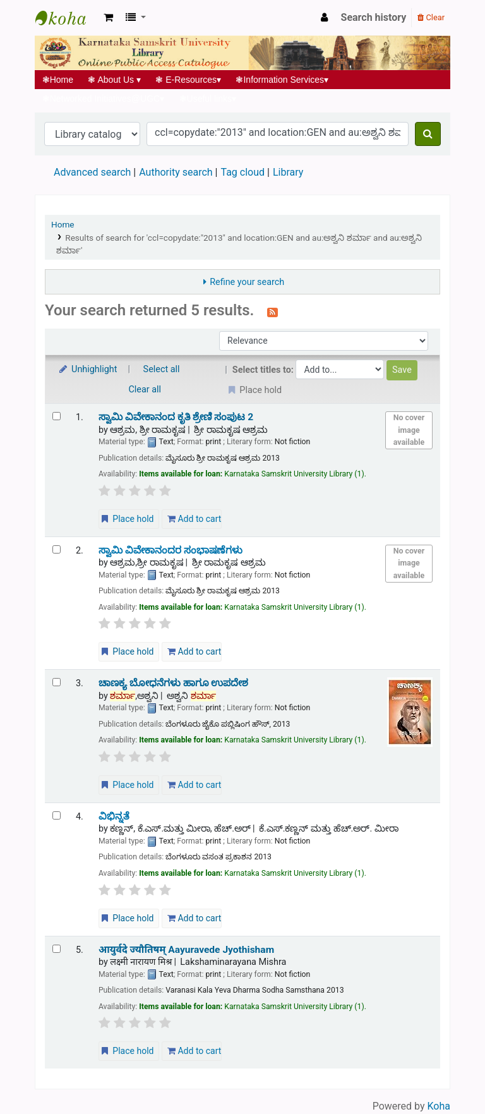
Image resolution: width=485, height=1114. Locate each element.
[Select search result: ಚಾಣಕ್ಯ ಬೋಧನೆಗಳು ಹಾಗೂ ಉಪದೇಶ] (56, 682)
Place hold (126, 519)
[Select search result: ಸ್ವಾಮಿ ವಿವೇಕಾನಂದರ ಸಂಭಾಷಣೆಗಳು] (56, 549)
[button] (108, 17)
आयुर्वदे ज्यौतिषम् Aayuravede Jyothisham (186, 949)
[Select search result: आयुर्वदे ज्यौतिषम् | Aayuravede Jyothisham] (56, 949)
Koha (439, 1106)
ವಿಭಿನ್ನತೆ (114, 816)
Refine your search (247, 282)
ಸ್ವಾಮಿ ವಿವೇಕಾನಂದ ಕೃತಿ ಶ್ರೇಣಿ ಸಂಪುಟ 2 (176, 417)
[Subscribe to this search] (272, 312)
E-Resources (188, 80)
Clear (431, 17)
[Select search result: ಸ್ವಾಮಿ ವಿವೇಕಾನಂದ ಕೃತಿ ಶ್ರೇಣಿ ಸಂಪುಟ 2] (56, 416)
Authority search (175, 172)
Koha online (67, 17)
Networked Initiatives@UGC (103, 99)
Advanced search (92, 172)
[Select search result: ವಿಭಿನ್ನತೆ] (56, 815)
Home (58, 80)
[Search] (428, 134)
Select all (161, 369)
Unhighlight (87, 369)
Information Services (282, 80)
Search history (374, 17)
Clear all (145, 389)
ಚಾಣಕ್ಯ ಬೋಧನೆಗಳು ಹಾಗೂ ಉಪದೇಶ (174, 683)
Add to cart (194, 519)
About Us (114, 80)
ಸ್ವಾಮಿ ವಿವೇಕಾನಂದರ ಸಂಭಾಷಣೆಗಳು (170, 550)
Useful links (208, 99)
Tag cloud (242, 172)
